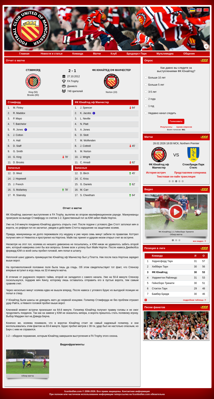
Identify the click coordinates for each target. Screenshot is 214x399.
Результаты (166, 127)
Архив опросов (184, 127)
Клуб (114, 53)
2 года (151, 99)
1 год (151, 106)
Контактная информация (136, 391)
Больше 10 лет (157, 77)
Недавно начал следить (162, 113)
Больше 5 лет (156, 84)
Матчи (97, 53)
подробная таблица (194, 300)
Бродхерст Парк (137, 53)
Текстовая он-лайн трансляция (176, 176)
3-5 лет (152, 91)
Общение (189, 53)
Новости (51, 53)
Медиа (165, 53)
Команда (77, 53)
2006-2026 (90, 391)
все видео (199, 241)
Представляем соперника (190, 172)
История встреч (156, 172)
